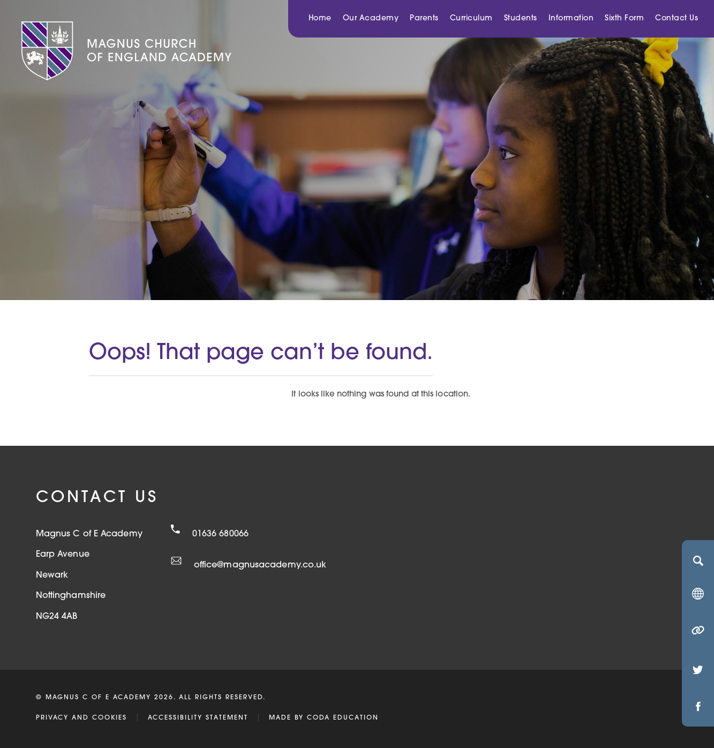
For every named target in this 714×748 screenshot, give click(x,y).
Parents (424, 18)
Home (320, 18)
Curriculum (471, 18)
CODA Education (343, 718)
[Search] (698, 560)
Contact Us (676, 18)
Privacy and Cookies (81, 718)
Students (520, 18)
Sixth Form (624, 18)
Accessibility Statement (198, 718)
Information (571, 18)
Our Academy (371, 18)
